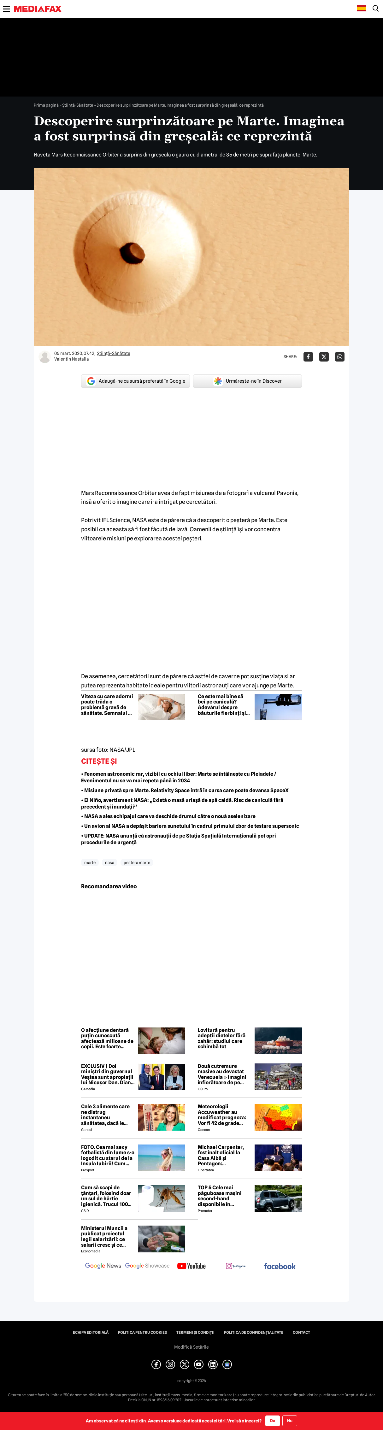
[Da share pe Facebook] (308, 357)
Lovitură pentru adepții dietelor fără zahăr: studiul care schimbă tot (221, 1038)
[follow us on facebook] (280, 1266)
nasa (109, 862)
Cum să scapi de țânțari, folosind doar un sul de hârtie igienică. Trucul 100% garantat (107, 1196)
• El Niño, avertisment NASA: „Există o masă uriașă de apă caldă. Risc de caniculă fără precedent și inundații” (182, 803)
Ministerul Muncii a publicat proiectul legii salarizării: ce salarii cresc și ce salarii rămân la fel (104, 1237)
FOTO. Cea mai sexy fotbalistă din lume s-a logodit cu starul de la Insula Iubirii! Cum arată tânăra (107, 1156)
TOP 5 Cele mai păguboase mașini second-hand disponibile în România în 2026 (220, 1196)
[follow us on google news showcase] (147, 1266)
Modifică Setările (191, 1347)
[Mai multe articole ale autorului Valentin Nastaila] (44, 356)
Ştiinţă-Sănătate (77, 105)
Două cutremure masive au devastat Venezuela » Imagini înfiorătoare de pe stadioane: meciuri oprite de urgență (222, 1074)
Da (272, 1420)
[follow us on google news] (103, 1266)
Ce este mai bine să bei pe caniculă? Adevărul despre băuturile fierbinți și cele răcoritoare (222, 705)
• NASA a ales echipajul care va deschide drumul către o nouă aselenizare (168, 816)
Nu (289, 1420)
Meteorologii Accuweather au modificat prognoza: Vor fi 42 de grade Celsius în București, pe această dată (222, 1115)
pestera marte (137, 862)
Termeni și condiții (195, 1332)
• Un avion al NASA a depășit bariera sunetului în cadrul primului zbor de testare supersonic (190, 826)
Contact (301, 1332)
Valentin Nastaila (71, 359)
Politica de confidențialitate (253, 1332)
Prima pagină (46, 105)
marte (90, 862)
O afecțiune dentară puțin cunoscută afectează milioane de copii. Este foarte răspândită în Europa (107, 1038)
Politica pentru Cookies (142, 1332)
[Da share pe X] (324, 357)
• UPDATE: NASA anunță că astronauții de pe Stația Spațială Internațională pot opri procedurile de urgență (178, 839)
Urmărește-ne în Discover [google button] (247, 381)
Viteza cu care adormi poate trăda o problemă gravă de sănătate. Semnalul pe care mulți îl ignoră (107, 705)
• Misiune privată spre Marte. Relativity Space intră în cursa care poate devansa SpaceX (185, 790)
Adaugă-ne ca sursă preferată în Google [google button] (135, 381)
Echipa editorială (91, 1332)
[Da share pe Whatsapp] (340, 357)
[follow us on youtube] (191, 1266)
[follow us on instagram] (236, 1266)
